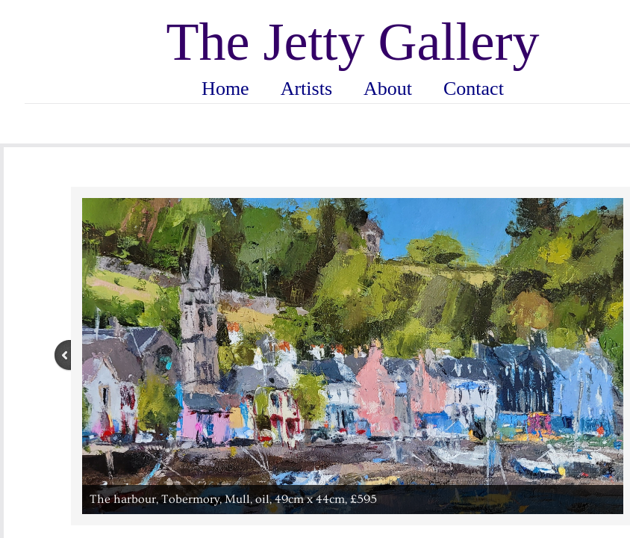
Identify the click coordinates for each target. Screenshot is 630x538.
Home (225, 88)
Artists (306, 88)
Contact (473, 88)
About (388, 88)
